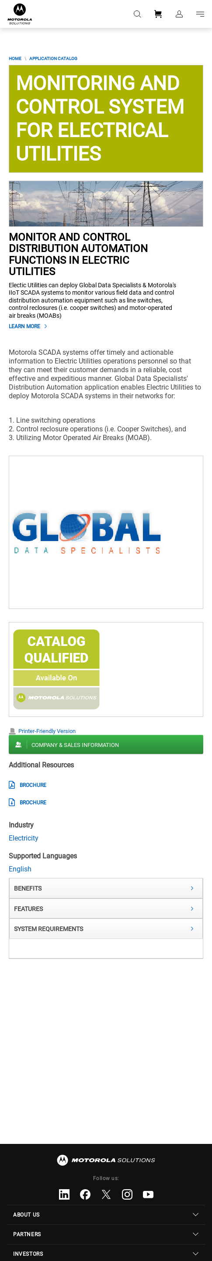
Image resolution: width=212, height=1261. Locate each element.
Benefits (28, 888)
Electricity (23, 838)
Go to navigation (200, 13)
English (20, 869)
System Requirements (48, 928)
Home (15, 58)
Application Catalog (53, 58)
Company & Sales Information (75, 745)
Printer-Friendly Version (47, 731)
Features (28, 908)
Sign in (179, 13)
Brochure (33, 785)
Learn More (24, 326)
